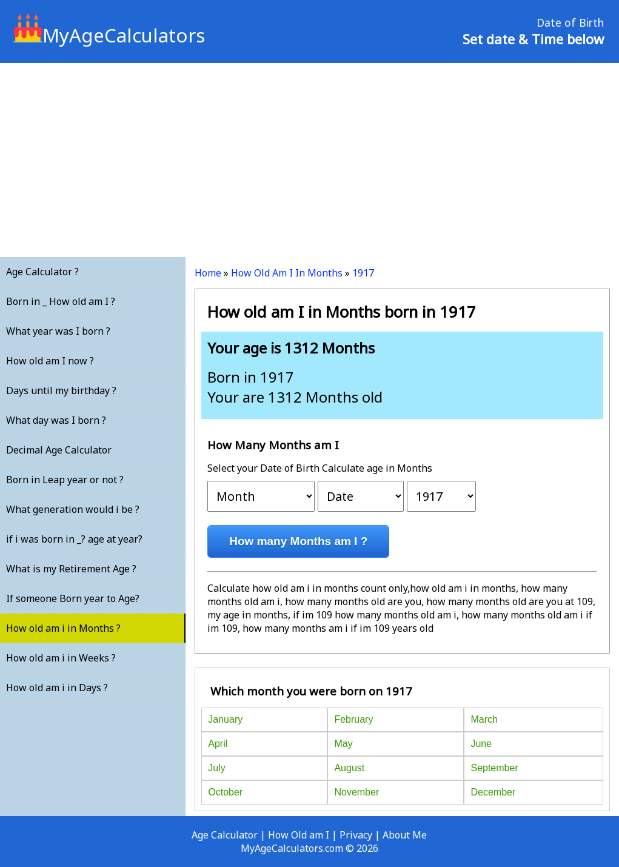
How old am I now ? (50, 360)
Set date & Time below (533, 39)
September (494, 768)
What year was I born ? (58, 331)
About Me (405, 835)
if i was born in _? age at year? (74, 539)
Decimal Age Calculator (59, 450)
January (225, 719)
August (349, 768)
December (492, 792)
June (481, 743)
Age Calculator (225, 835)
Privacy (356, 835)
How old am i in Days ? (57, 687)
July (216, 768)
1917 (363, 273)
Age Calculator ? (42, 271)
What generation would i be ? (72, 509)
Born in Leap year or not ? (65, 479)
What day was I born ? (56, 420)
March (483, 719)
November (356, 792)
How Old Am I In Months (287, 273)
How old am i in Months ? (63, 628)
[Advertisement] (309, 160)
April (217, 743)
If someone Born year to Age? (72, 598)
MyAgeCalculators (109, 35)
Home (208, 273)
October (225, 792)
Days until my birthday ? (61, 390)
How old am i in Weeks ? (61, 657)
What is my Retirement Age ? (71, 568)
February (353, 719)
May (343, 743)
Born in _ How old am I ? (60, 301)
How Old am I (298, 835)
